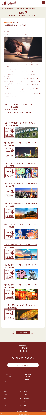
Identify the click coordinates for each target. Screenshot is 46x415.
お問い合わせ (28, 382)
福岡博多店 (26, 398)
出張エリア (27, 376)
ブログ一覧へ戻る (23, 332)
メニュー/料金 (8, 376)
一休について (8, 374)
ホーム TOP (5, 8)
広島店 (4, 402)
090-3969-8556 (24, 413)
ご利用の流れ (28, 374)
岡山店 (4, 405)
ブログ (6, 379)
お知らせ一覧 (14, 8)
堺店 (25, 405)
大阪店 (4, 391)
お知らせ (27, 379)
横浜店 (25, 402)
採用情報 (7, 382)
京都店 (4, 398)
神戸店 (25, 395)
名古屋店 (5, 395)
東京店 (25, 391)
